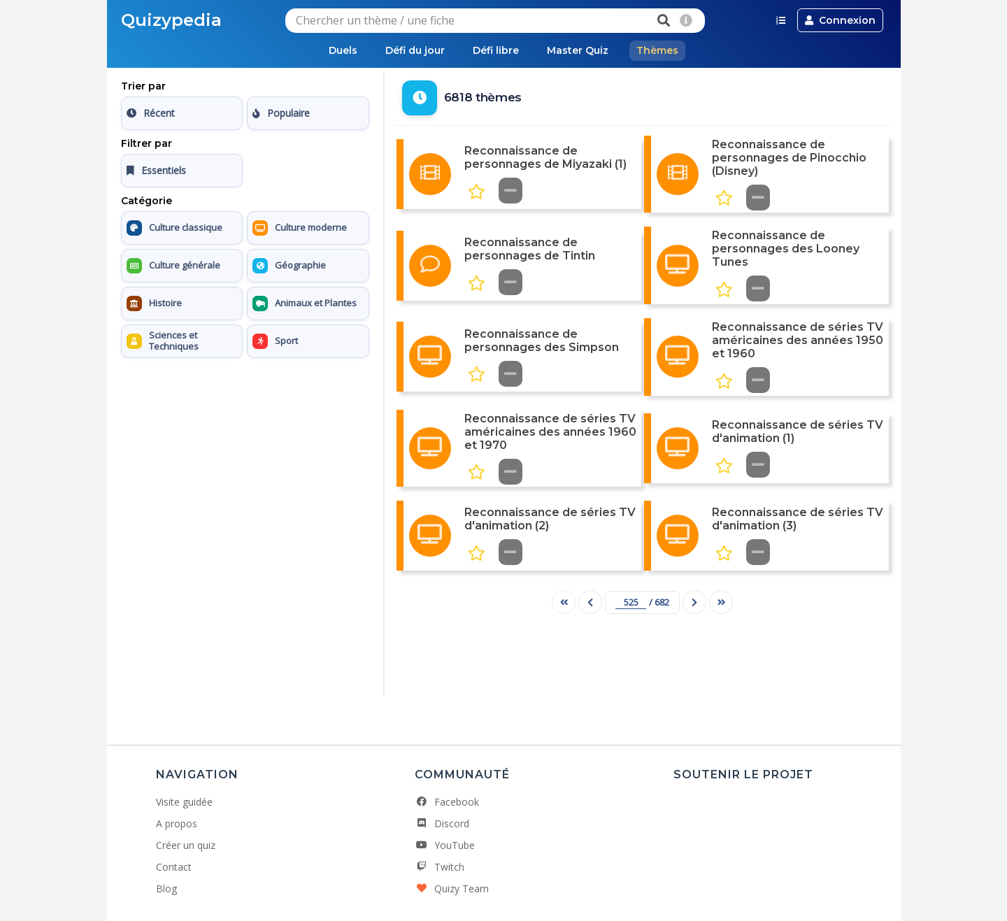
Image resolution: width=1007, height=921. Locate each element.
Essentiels (156, 170)
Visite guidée (184, 801)
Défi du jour (415, 50)
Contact (174, 866)
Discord (442, 823)
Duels (343, 50)
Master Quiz (577, 50)
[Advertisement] (245, 451)
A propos (176, 823)
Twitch (439, 866)
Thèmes (657, 50)
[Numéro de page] (630, 602)
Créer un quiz (185, 845)
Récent (151, 113)
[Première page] (564, 602)
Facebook (447, 801)
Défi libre (496, 50)
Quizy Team (452, 888)
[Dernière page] (721, 602)
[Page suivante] (694, 602)
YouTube (445, 845)
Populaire (281, 113)
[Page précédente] (590, 602)
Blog (166, 888)
